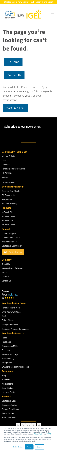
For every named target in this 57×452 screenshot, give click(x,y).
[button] (52, 14)
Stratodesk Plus (9, 417)
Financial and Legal (10, 354)
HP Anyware (7, 173)
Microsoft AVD (8, 156)
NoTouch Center (9, 216)
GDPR (48, 434)
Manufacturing (8, 358)
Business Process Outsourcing (15, 329)
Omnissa (6, 164)
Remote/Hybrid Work (11, 308)
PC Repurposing (9, 195)
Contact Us (6, 281)
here (50, 2)
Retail (4, 338)
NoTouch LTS (7, 220)
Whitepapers (7, 384)
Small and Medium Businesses (15, 367)
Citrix (4, 160)
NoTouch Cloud (8, 225)
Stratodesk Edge (9, 401)
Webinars (6, 380)
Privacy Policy (38, 434)
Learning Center (9, 392)
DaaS (4, 316)
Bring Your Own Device (12, 312)
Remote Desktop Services (13, 169)
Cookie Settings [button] (18, 447)
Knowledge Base (9, 242)
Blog (4, 375)
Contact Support (9, 233)
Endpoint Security (9, 203)
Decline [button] (39, 447)
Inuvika (5, 177)
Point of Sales (8, 320)
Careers (5, 276)
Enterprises (7, 363)
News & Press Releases (12, 268)
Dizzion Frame (8, 182)
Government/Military (11, 346)
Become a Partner (9, 405)
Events (5, 272)
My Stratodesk (13, 252)
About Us (6, 264)
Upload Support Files (11, 237)
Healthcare (6, 342)
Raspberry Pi (7, 199)
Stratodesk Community (12, 246)
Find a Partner (8, 413)
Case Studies (8, 388)
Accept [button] (29, 447)
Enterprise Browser (10, 324)
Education (6, 350)
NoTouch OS (7, 212)
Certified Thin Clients (11, 191)
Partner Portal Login (10, 409)
